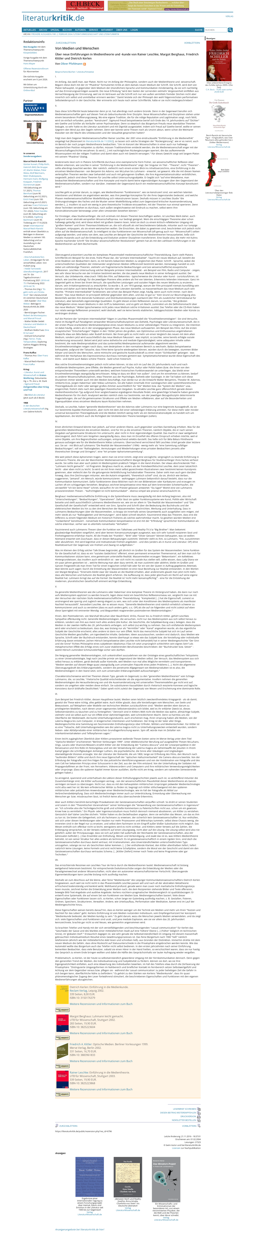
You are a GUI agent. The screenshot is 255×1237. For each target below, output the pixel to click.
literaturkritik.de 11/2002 (99, 141)
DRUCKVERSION (191, 1116)
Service (93, 29)
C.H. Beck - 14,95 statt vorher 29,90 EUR (219, 90)
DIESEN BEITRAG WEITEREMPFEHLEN (180, 1112)
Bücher (67, 29)
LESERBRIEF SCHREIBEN (187, 1108)
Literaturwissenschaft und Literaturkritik (96, 34)
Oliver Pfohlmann (71, 63)
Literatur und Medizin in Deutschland (35, 326)
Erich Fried (28, 199)
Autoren (80, 29)
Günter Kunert (30, 164)
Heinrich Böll (29, 167)
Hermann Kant (30, 178)
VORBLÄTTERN (192, 42)
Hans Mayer (29, 63)
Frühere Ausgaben (41, 34)
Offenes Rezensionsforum (35, 68)
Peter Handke (40, 210)
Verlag (229, 16)
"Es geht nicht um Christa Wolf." (34, 292)
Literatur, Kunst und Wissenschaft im (34, 375)
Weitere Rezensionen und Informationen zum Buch (101, 1004)
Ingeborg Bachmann (33, 218)
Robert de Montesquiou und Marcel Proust (35, 317)
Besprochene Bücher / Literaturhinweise (74, 71)
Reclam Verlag (78, 990)
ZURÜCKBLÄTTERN (65, 42)
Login (134, 29)
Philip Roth (43, 164)
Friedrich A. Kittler (81, 1044)
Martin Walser (33, 170)
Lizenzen (176, 1148)
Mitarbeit (107, 29)
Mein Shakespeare (32, 175)
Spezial (55, 29)
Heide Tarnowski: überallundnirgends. (33, 270)
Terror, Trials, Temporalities (32, 340)
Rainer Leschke (79, 1072)
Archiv (43, 29)
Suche (198, 29)
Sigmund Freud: (36, 386)
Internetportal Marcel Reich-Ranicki (33, 227)
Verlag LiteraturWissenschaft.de (90, 1213)
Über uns (121, 29)
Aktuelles (29, 29)
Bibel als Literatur (36, 394)
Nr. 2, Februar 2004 (62, 34)
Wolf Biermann (37, 172)
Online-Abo (28, 90)
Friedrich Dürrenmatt (32, 183)
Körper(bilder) (30, 52)
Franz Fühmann (40, 205)
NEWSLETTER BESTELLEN (186, 1120)
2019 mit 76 (28, 286)
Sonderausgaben (32, 156)
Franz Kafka (29, 364)
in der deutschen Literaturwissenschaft (33, 407)
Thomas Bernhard (32, 192)
